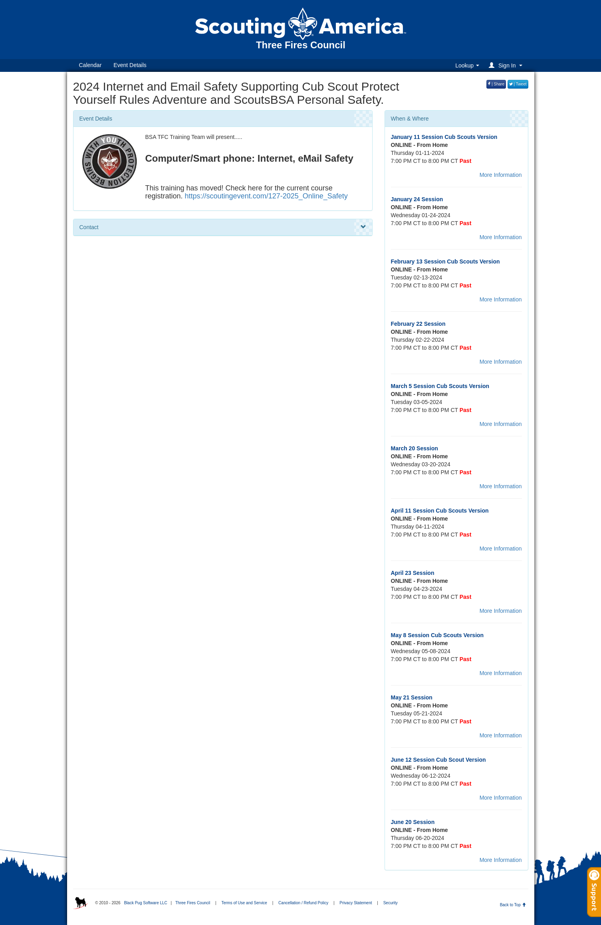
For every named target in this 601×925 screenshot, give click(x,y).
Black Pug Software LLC (145, 903)
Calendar (90, 65)
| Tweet (518, 84)
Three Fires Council (192, 903)
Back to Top (513, 905)
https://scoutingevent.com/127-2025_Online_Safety (266, 196)
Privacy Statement (355, 903)
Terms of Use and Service (244, 903)
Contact (222, 227)
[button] (506, 65)
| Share (496, 84)
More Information (501, 175)
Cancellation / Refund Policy (303, 903)
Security (390, 903)
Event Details (129, 65)
